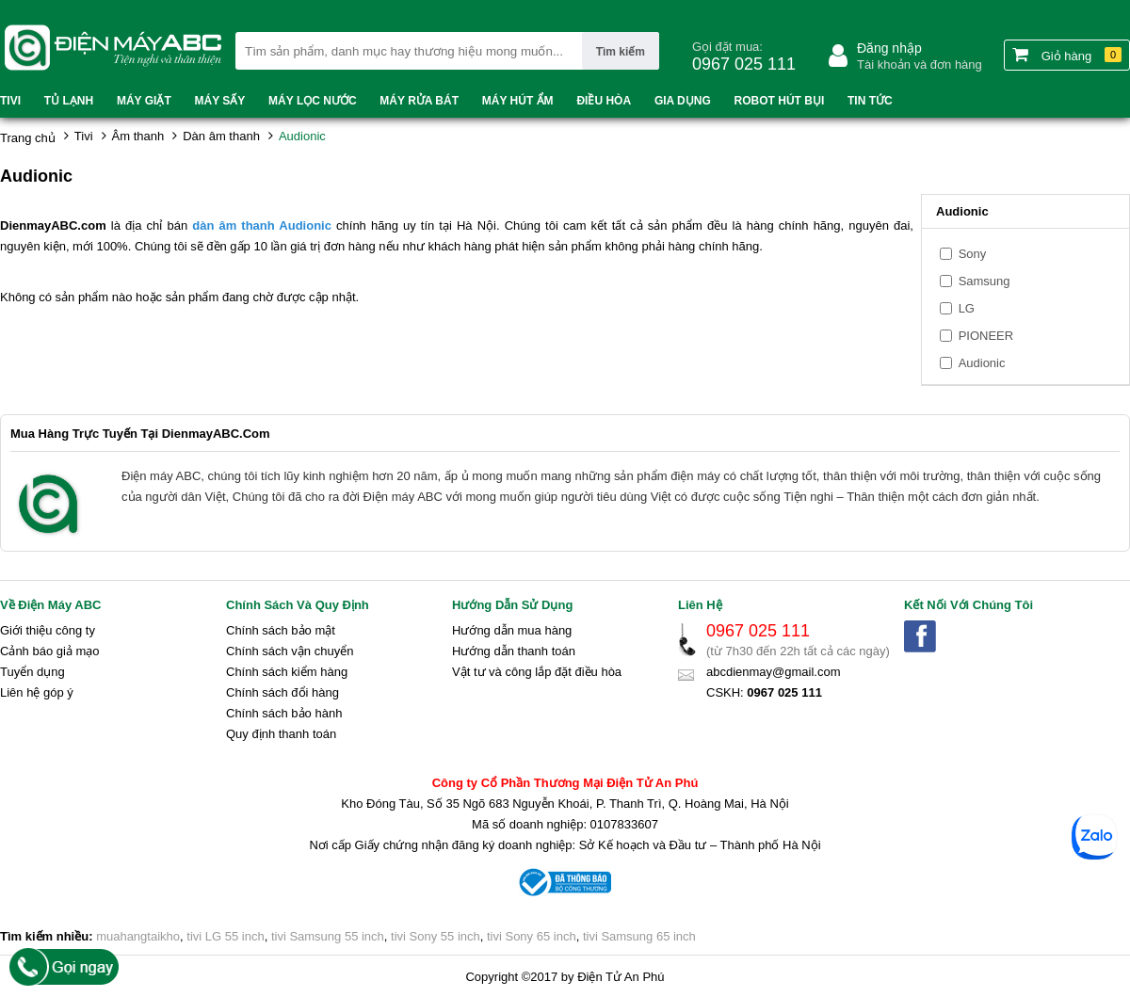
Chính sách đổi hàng (282, 692)
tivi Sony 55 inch (435, 936)
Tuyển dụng (32, 672)
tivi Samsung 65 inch (639, 936)
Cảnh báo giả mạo (50, 651)
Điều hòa (603, 100)
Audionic (982, 363)
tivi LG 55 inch (225, 936)
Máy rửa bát (419, 100)
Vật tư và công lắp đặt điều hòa (537, 672)
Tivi (10, 100)
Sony (973, 254)
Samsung (984, 281)
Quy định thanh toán (281, 734)
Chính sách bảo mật (280, 630)
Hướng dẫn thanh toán (513, 651)
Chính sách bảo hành (284, 713)
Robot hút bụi (779, 100)
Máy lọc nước (312, 100)
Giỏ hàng (1067, 54)
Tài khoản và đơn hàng (919, 64)
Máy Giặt (144, 100)
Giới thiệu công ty (47, 630)
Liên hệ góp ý (36, 692)
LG (967, 308)
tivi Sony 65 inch (531, 936)
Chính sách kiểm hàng (286, 672)
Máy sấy (220, 100)
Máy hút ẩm (518, 100)
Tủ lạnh (68, 100)
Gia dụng (682, 100)
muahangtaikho (138, 936)
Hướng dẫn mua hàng (512, 630)
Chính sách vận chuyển (289, 651)
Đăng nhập (889, 48)
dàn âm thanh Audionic (261, 225)
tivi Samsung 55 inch (327, 936)
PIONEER (986, 336)
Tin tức (870, 100)
